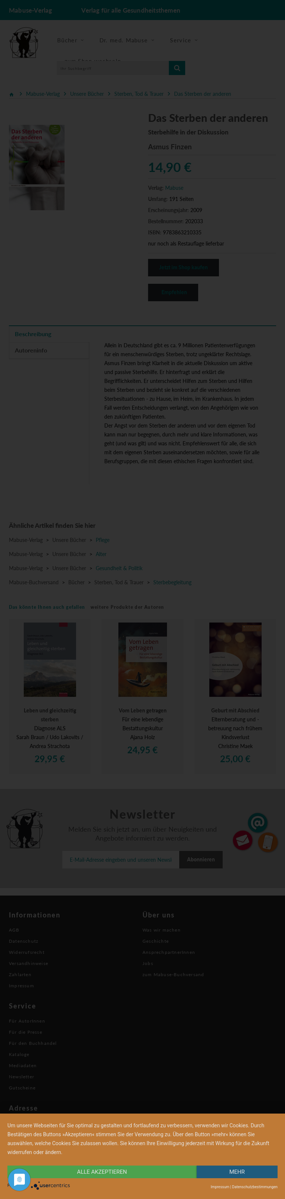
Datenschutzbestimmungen (255, 1187)
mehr (237, 1172)
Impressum (220, 1187)
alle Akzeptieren (102, 1172)
